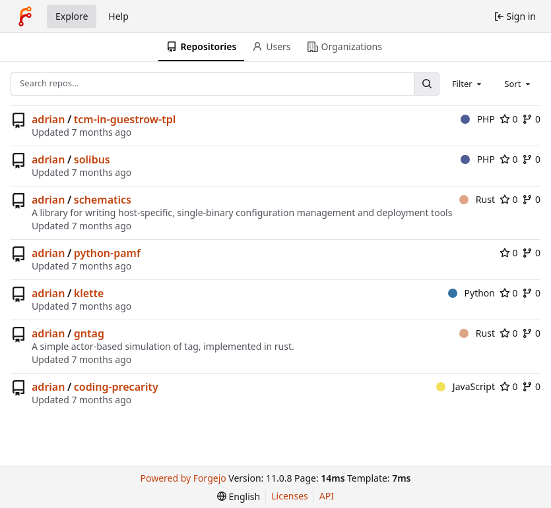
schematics (102, 199)
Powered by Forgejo (183, 478)
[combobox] (468, 83)
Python (471, 293)
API (326, 496)
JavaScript (465, 386)
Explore (71, 16)
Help (118, 16)
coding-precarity (116, 386)
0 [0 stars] (509, 119)
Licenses (289, 496)
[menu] (238, 496)
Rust (477, 199)
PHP (478, 119)
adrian (48, 119)
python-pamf (107, 253)
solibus (92, 159)
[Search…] (426, 84)
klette (89, 293)
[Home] (25, 16)
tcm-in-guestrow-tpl (125, 119)
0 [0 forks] (531, 119)
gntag (89, 333)
